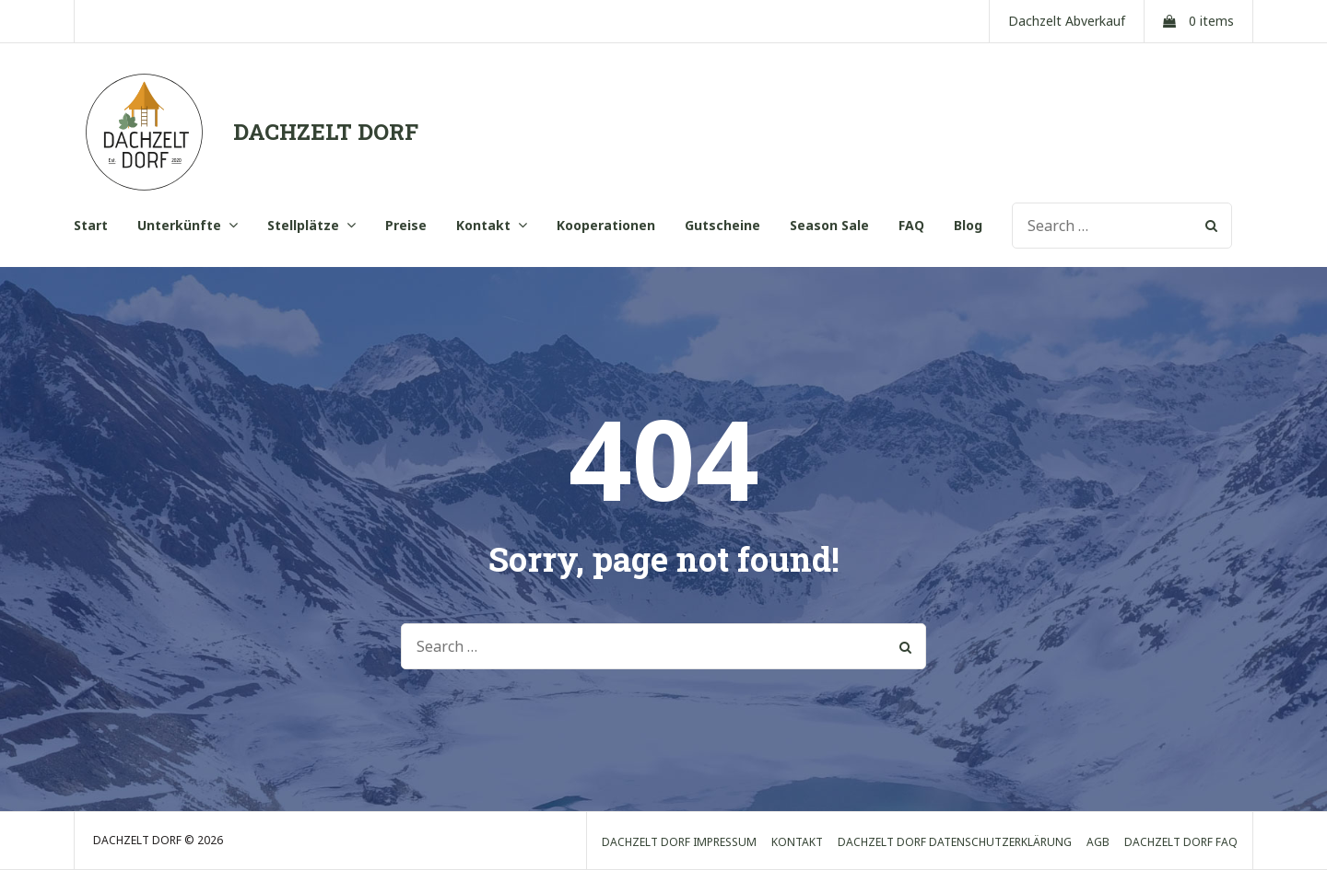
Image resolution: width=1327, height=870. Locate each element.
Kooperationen (606, 225)
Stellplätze (303, 225)
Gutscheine (722, 225)
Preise (406, 225)
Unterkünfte (179, 225)
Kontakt (483, 225)
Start (91, 225)
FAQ (911, 225)
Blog (968, 225)
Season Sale (829, 225)
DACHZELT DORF (325, 131)
